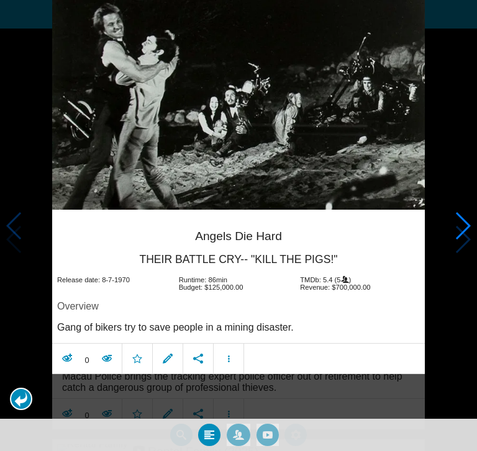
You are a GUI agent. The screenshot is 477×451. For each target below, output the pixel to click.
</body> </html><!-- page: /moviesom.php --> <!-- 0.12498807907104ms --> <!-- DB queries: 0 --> (238, 225)
